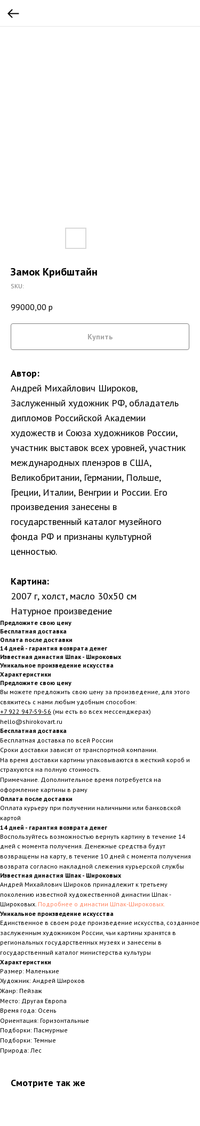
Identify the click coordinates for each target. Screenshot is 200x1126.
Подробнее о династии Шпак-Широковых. (101, 904)
